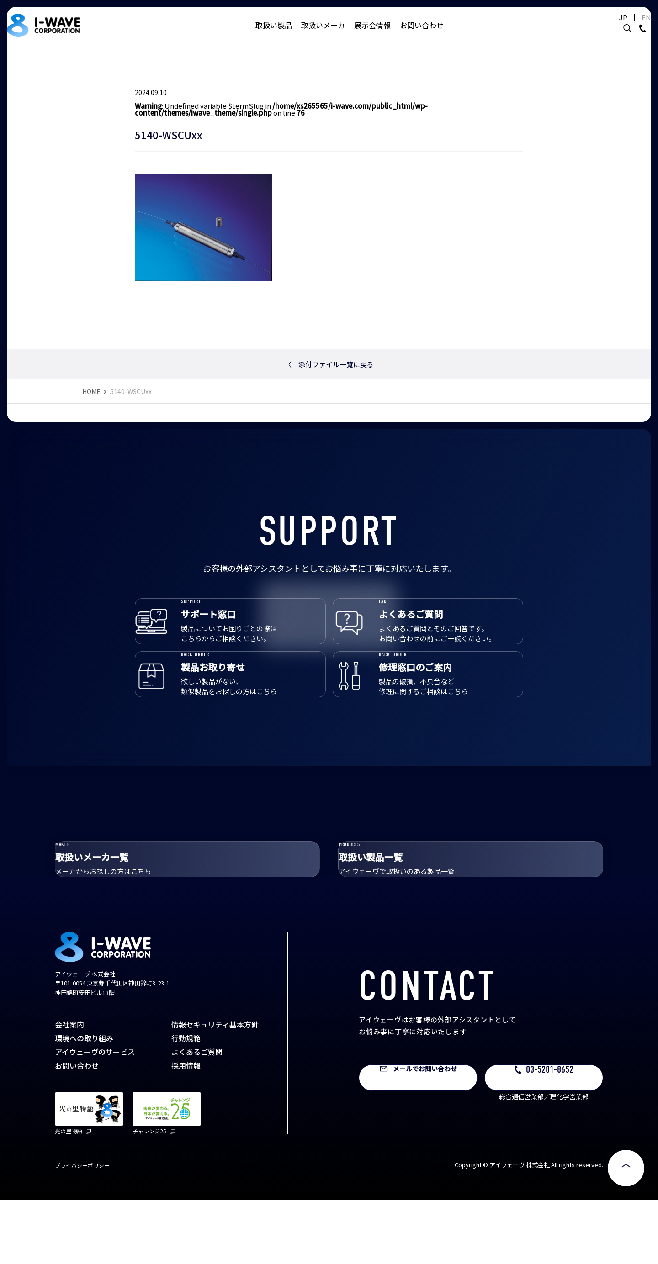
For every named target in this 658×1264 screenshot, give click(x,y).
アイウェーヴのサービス (95, 1115)
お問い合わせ (422, 34)
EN (623, 26)
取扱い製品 (273, 34)
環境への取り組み (84, 1101)
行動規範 (186, 1101)
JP (600, 26)
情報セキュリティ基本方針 (215, 1088)
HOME (91, 391)
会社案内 (69, 1088)
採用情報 (186, 1129)
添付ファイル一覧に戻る (329, 364)
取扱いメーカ (323, 34)
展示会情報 (372, 34)
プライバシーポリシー (82, 1229)
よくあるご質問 (197, 1115)
